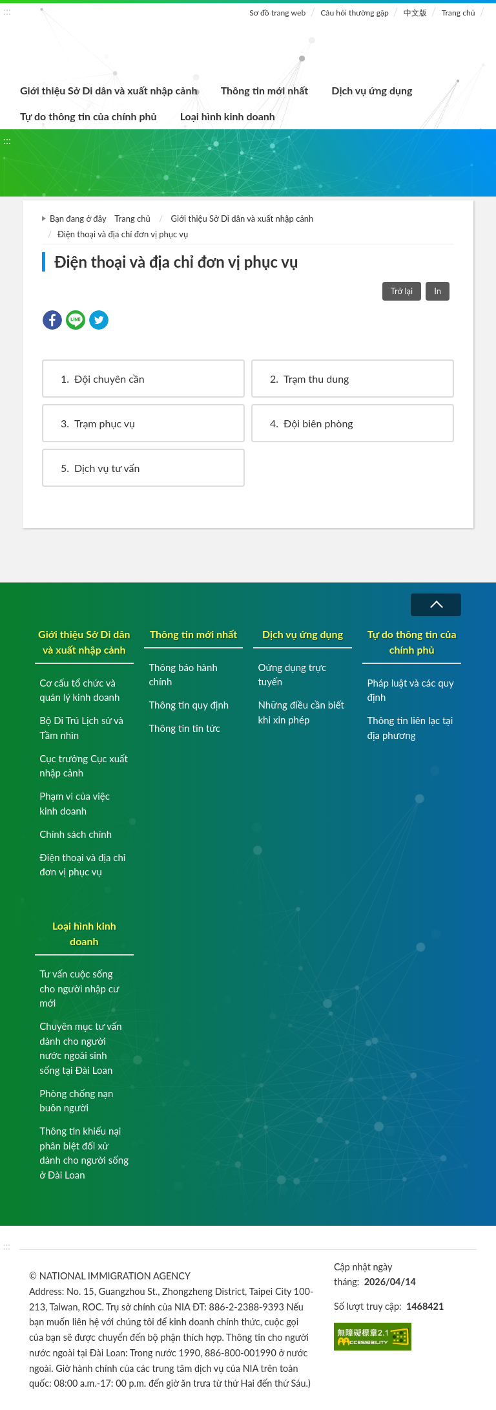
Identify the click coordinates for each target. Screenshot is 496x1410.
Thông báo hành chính (183, 674)
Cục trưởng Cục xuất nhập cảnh (83, 766)
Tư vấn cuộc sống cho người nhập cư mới (79, 988)
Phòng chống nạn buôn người (76, 1100)
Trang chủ (458, 12)
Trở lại (402, 291)
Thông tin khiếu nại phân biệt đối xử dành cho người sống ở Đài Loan (84, 1152)
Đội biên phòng (305, 423)
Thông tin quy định (189, 704)
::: (7, 11)
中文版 (415, 12)
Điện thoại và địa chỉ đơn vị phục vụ (82, 864)
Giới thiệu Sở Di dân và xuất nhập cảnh (109, 90)
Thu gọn (436, 604)
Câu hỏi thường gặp (354, 12)
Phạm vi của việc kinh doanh (74, 803)
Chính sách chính (75, 834)
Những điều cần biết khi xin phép (301, 712)
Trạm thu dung (303, 378)
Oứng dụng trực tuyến (292, 674)
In (437, 291)
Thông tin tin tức (184, 728)
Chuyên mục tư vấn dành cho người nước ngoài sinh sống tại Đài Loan (80, 1048)
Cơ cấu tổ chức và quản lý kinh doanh (79, 690)
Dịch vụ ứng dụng (371, 90)
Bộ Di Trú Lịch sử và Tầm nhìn (81, 727)
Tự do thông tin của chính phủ (88, 116)
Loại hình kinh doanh (227, 116)
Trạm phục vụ (91, 423)
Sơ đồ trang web (277, 12)
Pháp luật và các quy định (410, 690)
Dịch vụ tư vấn (94, 467)
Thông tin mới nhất (265, 90)
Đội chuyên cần (96, 378)
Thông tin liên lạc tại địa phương (410, 727)
